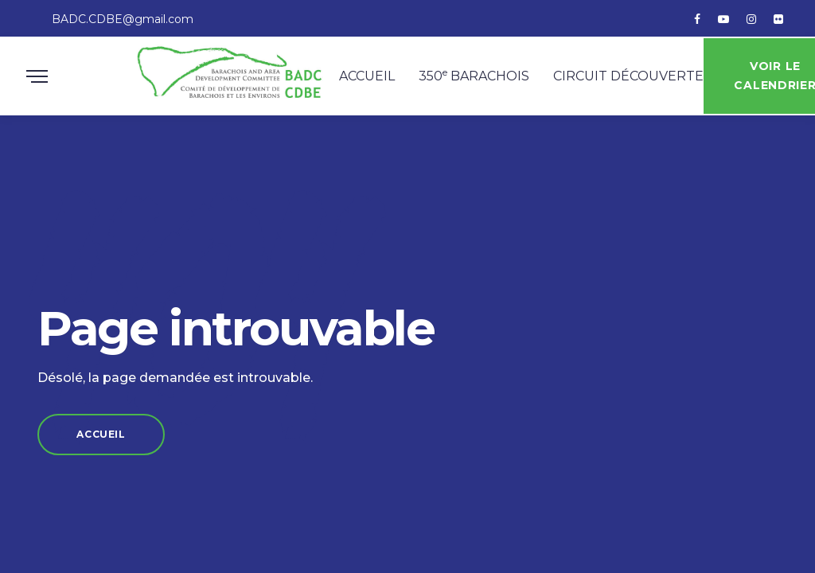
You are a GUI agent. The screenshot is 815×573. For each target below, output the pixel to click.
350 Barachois (479, 80)
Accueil (372, 81)
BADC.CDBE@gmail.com (122, 19)
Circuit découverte (634, 81)
